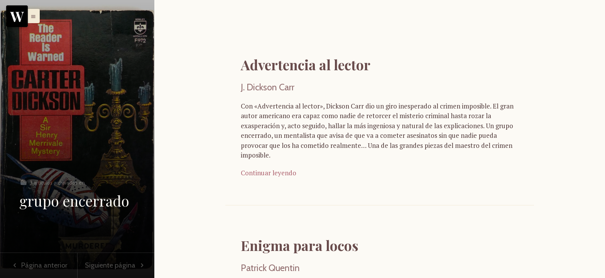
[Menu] (17, 16)
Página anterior (38, 265)
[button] (31, 16)
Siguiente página (116, 265)
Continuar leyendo (268, 172)
